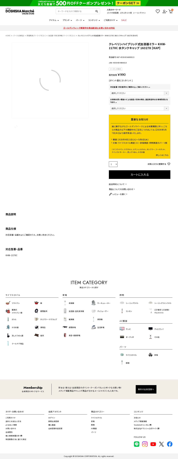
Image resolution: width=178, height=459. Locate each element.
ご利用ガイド (109, 20)
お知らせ (137, 417)
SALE (124, 20)
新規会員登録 (53, 421)
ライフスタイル (96, 417)
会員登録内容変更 (55, 428)
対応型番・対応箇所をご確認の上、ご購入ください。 (130, 87)
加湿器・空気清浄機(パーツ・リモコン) (61, 35)
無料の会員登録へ (146, 389)
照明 (93, 425)
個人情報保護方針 (14, 435)
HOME (8, 35)
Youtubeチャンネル (142, 425)
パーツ (93, 432)
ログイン (51, 417)
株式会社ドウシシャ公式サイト (147, 428)
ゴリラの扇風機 (112, 13)
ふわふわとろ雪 (126, 13)
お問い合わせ (11, 428)
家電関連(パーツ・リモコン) (36, 35)
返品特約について (117, 184)
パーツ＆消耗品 (18, 35)
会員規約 (9, 432)
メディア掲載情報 (140, 421)
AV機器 (94, 428)
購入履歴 (51, 425)
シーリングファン (139, 13)
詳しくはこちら (162, 155)
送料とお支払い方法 (13, 421)
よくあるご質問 (11, 425)
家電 (93, 421)
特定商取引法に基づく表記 (16, 439)
